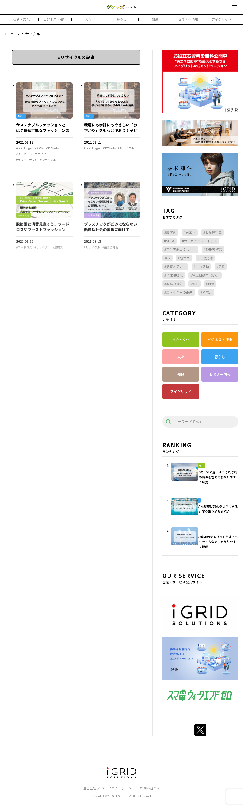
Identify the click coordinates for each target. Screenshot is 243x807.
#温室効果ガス (175, 266)
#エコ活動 (52, 148)
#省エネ (184, 258)
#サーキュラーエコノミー (32, 154)
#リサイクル (48, 160)
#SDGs (39, 148)
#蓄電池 (206, 292)
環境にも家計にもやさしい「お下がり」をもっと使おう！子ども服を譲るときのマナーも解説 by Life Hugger (110, 133)
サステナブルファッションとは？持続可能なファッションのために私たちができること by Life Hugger (42, 133)
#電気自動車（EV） (205, 275)
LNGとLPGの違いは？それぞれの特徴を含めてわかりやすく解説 (216, 477)
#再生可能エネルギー (180, 249)
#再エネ (190, 232)
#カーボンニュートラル (199, 241)
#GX (167, 258)
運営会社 (89, 788)
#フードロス (24, 251)
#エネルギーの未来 (178, 292)
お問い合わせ (150, 788)
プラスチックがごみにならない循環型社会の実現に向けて (110, 230)
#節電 (220, 266)
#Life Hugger (24, 148)
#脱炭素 (58, 251)
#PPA (210, 283)
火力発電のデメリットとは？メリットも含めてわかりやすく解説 (216, 541)
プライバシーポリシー (118, 788)
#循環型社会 (110, 251)
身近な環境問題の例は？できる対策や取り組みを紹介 (216, 509)
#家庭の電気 (173, 283)
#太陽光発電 (212, 232)
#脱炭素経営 (213, 249)
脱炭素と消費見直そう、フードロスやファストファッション (42, 230)
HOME (10, 34)
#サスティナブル (26, 160)
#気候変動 (205, 258)
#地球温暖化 (173, 275)
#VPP (194, 283)
